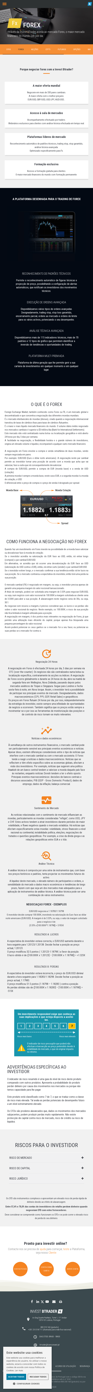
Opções (76, 49)
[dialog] (27, 1368)
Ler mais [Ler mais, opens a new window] (19, 1370)
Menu (3, 2)
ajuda (43, 1249)
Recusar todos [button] (38, 1376)
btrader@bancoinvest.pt (50, 1345)
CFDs (8, 49)
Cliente (52, 1252)
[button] (27, 1384)
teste (66, 1249)
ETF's (48, 49)
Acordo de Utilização (65, 1366)
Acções (34, 49)
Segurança (85, 1366)
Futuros (62, 49)
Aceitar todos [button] (16, 1376)
